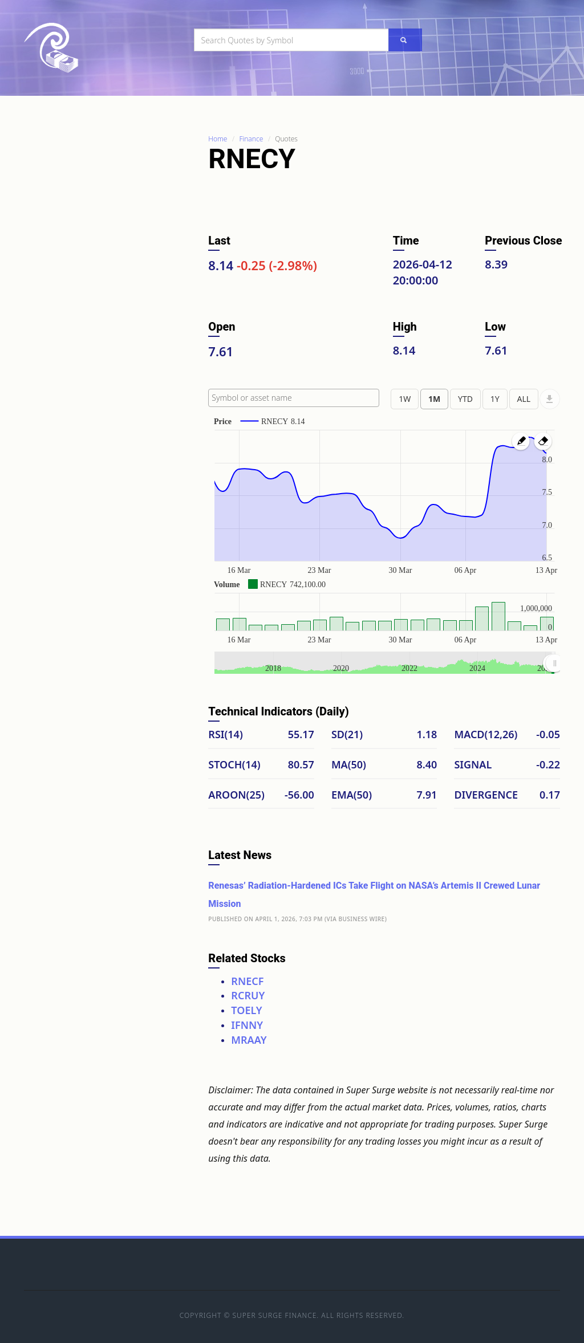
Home (217, 139)
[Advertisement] (109, 304)
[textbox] (297, 398)
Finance (251, 139)
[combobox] (293, 398)
